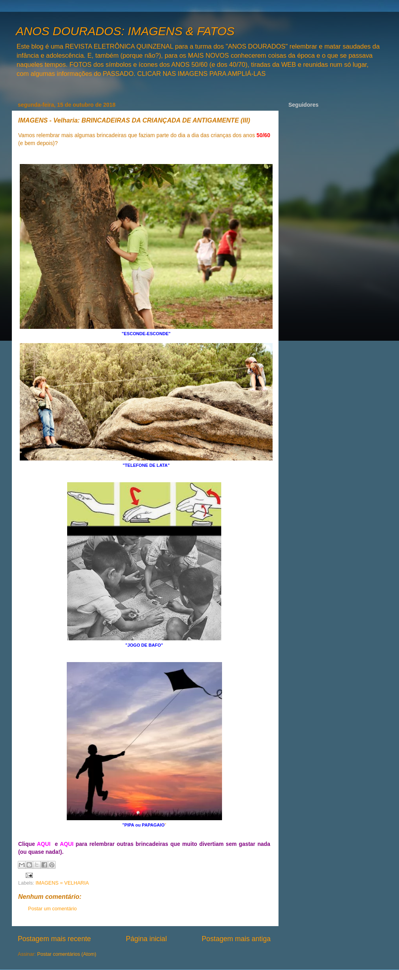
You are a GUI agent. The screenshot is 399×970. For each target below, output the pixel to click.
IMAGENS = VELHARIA (62, 883)
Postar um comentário (52, 908)
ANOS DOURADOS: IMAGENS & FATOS (125, 31)
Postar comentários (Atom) (66, 954)
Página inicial (146, 939)
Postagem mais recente (54, 939)
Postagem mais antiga (236, 939)
